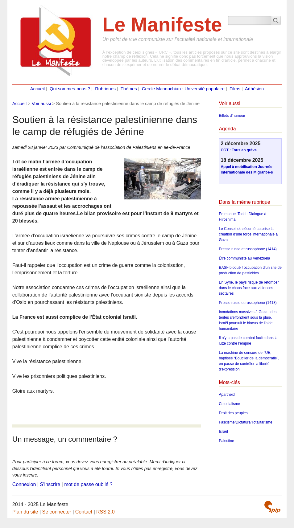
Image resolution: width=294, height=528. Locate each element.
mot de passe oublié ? (88, 484)
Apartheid (226, 394)
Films (235, 88)
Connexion (24, 484)
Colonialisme (229, 404)
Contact (83, 511)
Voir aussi (41, 103)
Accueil (37, 88)
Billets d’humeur (232, 115)
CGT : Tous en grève (238, 150)
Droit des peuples (233, 413)
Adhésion (254, 88)
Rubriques (105, 88)
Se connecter (56, 511)
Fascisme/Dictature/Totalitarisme (245, 422)
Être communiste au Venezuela (244, 258)
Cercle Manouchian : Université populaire (183, 88)
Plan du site (25, 511)
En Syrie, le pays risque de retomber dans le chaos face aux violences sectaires (249, 288)
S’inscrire (50, 484)
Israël (223, 431)
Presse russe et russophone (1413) (247, 303)
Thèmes (129, 88)
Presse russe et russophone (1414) (247, 249)
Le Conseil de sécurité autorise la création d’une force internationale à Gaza (248, 234)
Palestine (226, 441)
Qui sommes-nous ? (70, 88)
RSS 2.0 (105, 511)
